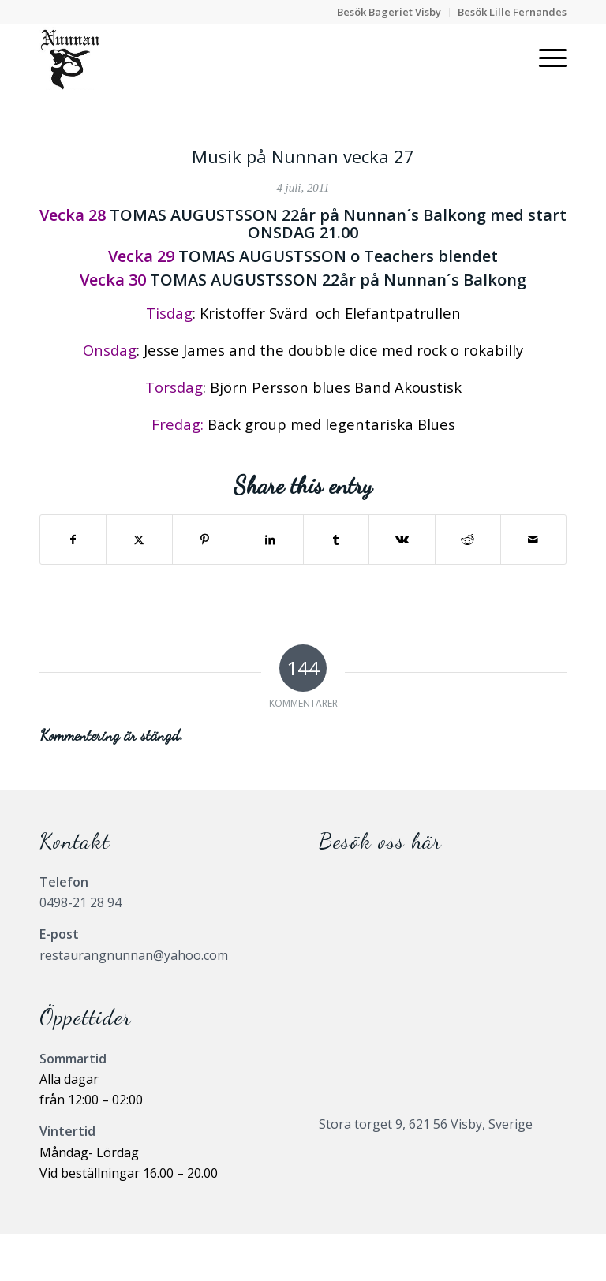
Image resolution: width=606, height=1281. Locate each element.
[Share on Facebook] (73, 539)
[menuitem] (389, 12)
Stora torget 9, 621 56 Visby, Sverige (426, 1124)
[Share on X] (139, 539)
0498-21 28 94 (80, 902)
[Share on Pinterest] (205, 539)
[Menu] (545, 58)
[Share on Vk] (401, 539)
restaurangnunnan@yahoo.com (133, 955)
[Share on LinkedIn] (270, 539)
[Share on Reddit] (468, 539)
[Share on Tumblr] (336, 539)
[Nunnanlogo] (69, 58)
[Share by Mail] (533, 539)
